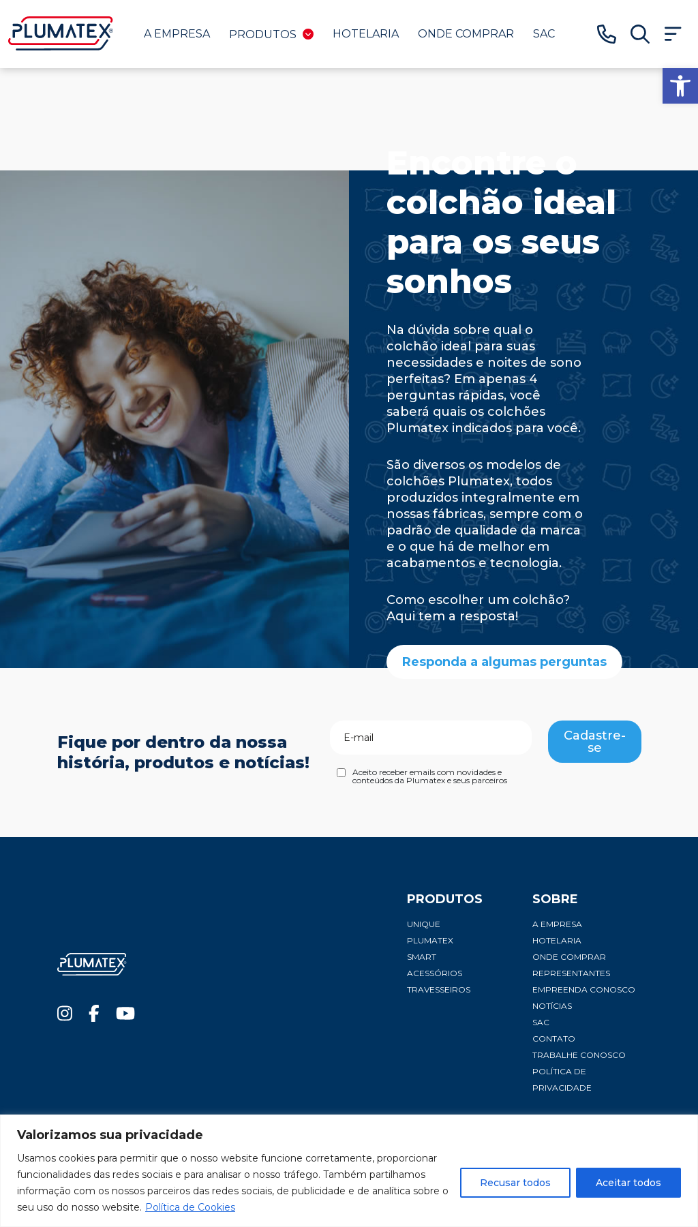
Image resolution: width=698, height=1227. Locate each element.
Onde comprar (466, 33)
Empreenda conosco (583, 989)
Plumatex (430, 940)
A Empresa (177, 33)
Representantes (571, 973)
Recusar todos (515, 1183)
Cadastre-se (595, 741)
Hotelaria (366, 33)
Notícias (552, 1006)
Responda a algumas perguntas (504, 661)
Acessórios (434, 973)
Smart (421, 957)
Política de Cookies (190, 1207)
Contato (553, 1038)
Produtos (271, 34)
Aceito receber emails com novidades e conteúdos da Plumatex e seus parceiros (429, 776)
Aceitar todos (628, 1183)
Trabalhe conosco (579, 1055)
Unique (423, 924)
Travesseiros (438, 989)
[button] (680, 86)
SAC (544, 33)
